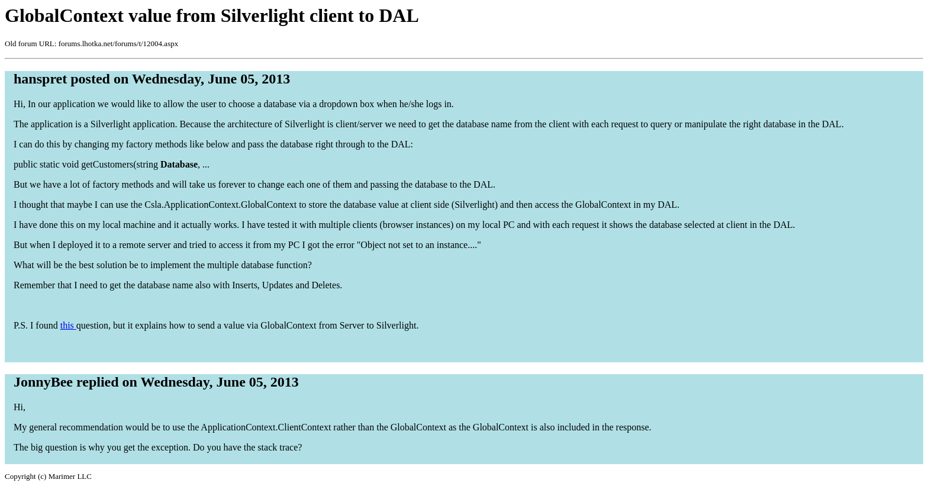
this (68, 325)
